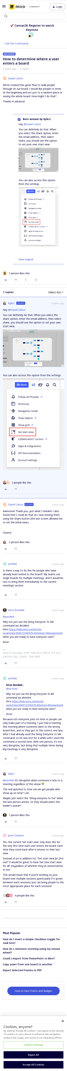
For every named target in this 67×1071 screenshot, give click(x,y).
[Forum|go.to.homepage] (24, 7)
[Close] (63, 1021)
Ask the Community (16, 43)
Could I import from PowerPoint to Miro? (29, 958)
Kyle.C (11, 303)
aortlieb (12, 564)
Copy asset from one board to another (27, 964)
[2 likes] (17, 482)
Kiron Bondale (16, 610)
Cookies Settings (33, 1044)
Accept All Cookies (33, 1064)
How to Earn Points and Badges (33, 991)
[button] (4, 7)
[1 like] (16, 273)
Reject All (33, 1054)
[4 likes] (18, 895)
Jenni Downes (16, 835)
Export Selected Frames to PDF (22, 970)
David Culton (15, 78)
